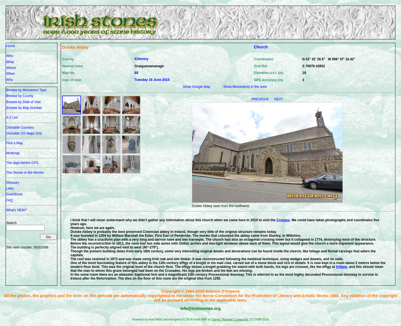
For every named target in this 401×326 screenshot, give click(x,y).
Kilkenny (141, 59)
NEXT (278, 99)
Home (10, 46)
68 (136, 73)
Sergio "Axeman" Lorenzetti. (230, 319)
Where (11, 68)
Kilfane (341, 267)
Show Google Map (196, 87)
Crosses (283, 220)
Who (9, 56)
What (10, 62)
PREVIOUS (260, 99)
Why (9, 80)
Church (261, 47)
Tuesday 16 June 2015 (152, 80)
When (10, 74)
